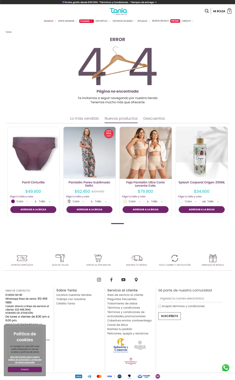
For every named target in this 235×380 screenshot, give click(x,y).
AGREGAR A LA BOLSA (33, 209)
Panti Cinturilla (33, 183)
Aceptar (25, 369)
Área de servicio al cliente (125, 295)
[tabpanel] (33, 171)
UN (204, 202)
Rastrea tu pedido (119, 329)
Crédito (188, 21)
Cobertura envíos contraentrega (129, 320)
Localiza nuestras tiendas (74, 295)
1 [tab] (117, 223)
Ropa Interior (68, 21)
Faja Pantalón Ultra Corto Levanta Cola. (145, 184)
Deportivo (103, 21)
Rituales (144, 21)
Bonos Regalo (160, 20)
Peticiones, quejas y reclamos (128, 333)
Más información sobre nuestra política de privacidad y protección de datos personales (25, 360)
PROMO (175, 21)
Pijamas (86, 21)
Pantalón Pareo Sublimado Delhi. (89, 184)
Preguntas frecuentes (122, 299)
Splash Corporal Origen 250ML (201, 183)
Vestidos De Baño (124, 21)
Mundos (50, 21)
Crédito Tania (65, 303)
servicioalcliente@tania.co (23, 324)
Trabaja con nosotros (71, 299)
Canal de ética (117, 325)
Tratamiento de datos (122, 303)
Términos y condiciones (123, 308)
